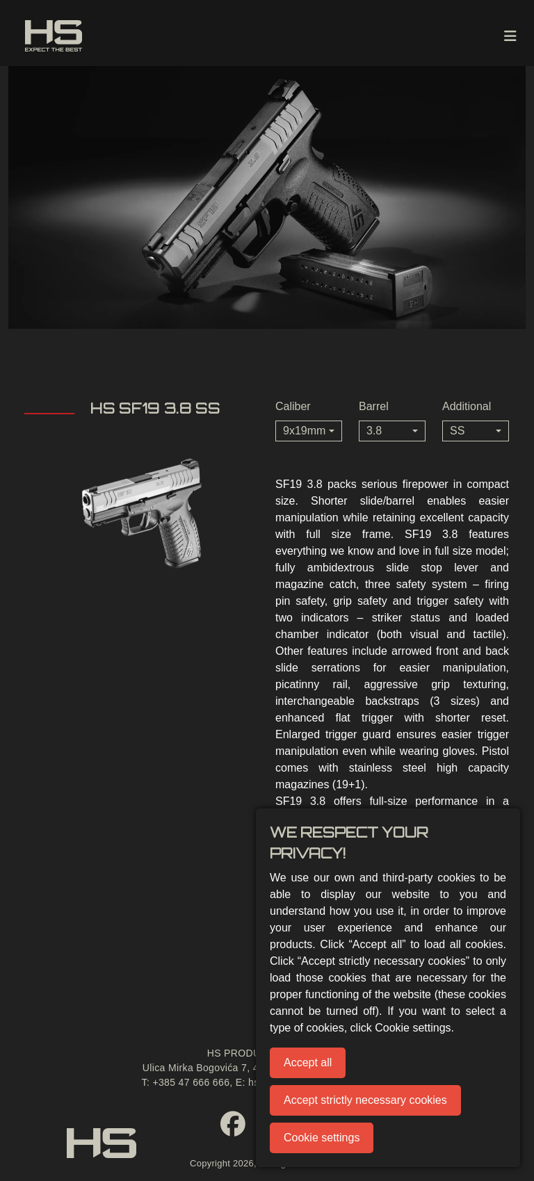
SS (457, 431)
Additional (466, 406)
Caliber (293, 406)
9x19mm (304, 431)
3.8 (374, 431)
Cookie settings (321, 1137)
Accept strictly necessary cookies (365, 1100)
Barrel (374, 406)
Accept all (308, 1062)
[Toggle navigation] (510, 36)
